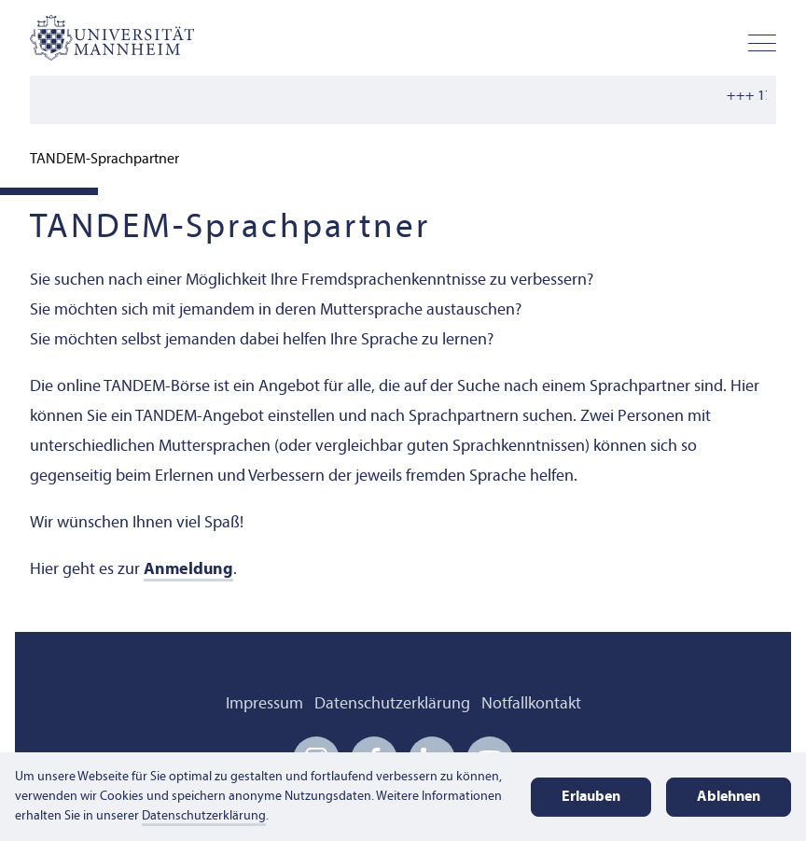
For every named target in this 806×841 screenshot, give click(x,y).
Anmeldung (188, 570)
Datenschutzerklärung (392, 704)
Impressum (264, 704)
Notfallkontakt (531, 704)
